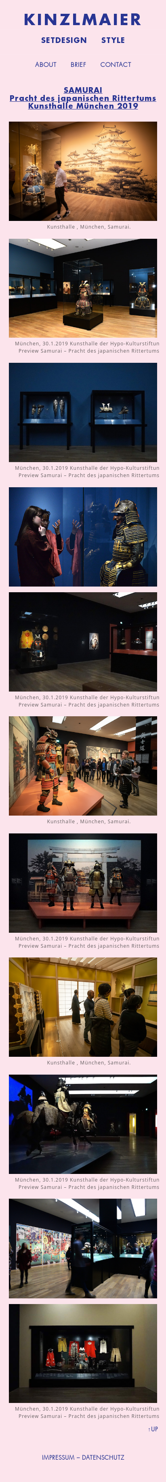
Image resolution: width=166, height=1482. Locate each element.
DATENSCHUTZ (103, 1458)
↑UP (153, 1429)
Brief (78, 65)
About (46, 65)
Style (113, 40)
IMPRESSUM (58, 1458)
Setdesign (64, 40)
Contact (116, 65)
